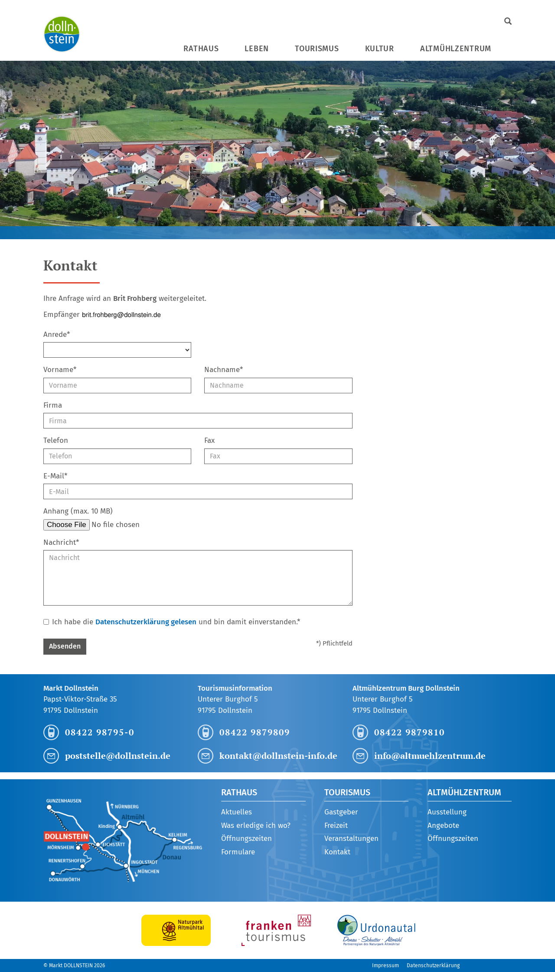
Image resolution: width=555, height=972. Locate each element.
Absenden (65, 646)
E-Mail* (55, 476)
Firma (52, 405)
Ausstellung (447, 812)
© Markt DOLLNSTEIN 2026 (74, 965)
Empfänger (61, 314)
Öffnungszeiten (246, 838)
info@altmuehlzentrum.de (430, 755)
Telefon (55, 440)
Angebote (443, 825)
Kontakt (337, 852)
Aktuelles (236, 812)
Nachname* (223, 369)
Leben (257, 48)
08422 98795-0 (99, 732)
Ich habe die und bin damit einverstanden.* (171, 621)
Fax (209, 440)
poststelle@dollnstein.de (117, 755)
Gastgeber (341, 812)
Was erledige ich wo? (256, 825)
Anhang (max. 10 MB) (78, 511)
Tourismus (317, 48)
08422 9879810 (409, 732)
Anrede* (56, 334)
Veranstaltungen (351, 838)
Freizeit (336, 825)
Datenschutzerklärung (433, 965)
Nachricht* (61, 542)
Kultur (379, 48)
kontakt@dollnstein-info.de (278, 755)
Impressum (385, 965)
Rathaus (201, 48)
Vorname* (59, 369)
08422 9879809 (254, 732)
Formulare (238, 852)
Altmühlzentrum (455, 48)
